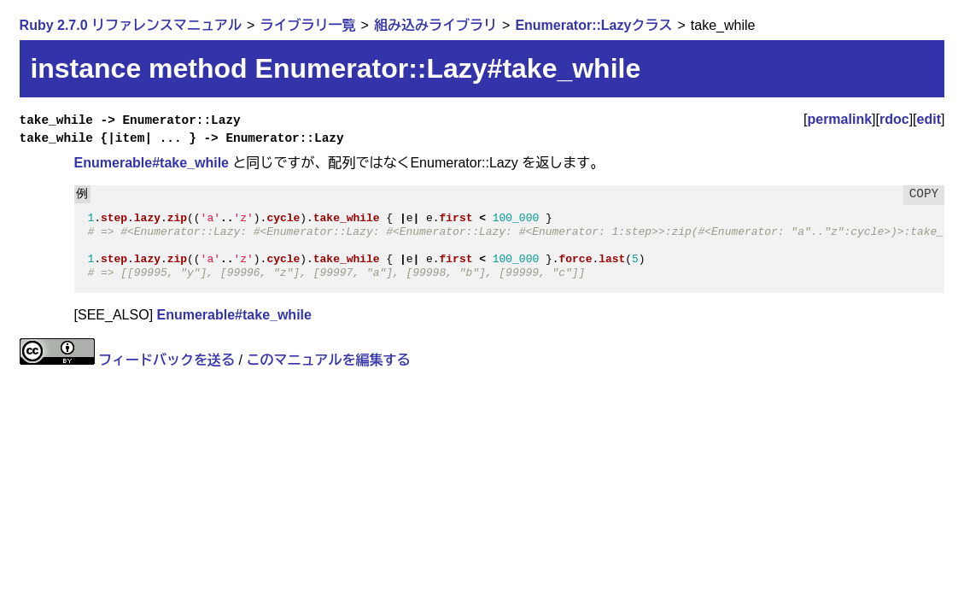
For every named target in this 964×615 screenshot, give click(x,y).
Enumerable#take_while (151, 162)
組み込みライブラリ (435, 25)
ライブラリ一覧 (308, 25)
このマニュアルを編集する (328, 360)
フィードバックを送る (166, 360)
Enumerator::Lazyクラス (593, 25)
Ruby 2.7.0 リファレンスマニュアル (131, 25)
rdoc (894, 119)
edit (929, 119)
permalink (839, 119)
